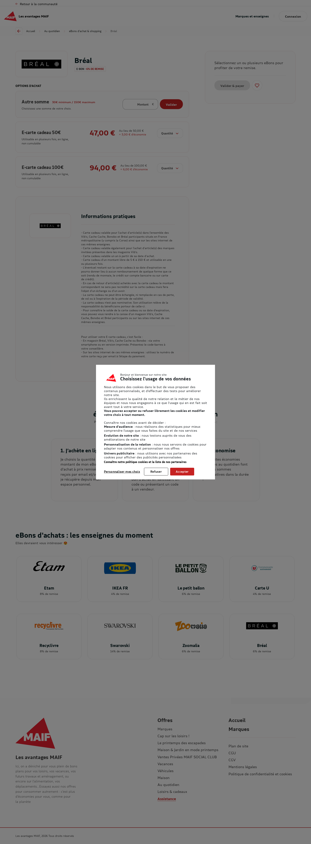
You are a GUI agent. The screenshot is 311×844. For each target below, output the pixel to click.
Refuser (156, 471)
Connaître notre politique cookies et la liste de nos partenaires (145, 462)
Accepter (182, 471)
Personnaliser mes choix (122, 471)
